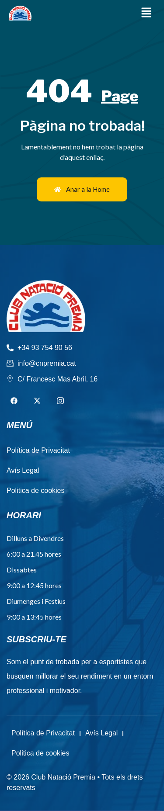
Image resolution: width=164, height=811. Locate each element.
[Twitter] (37, 401)
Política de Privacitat (43, 733)
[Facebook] (14, 401)
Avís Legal (101, 733)
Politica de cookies (40, 753)
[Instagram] (60, 401)
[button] (146, 12)
